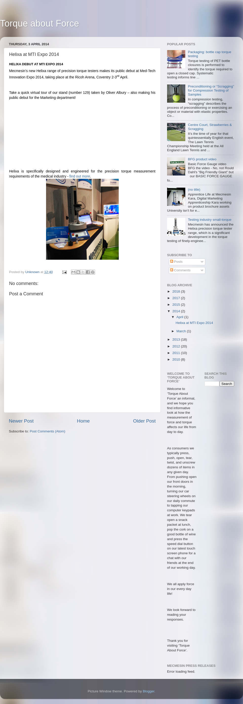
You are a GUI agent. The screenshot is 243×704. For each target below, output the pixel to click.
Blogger (148, 691)
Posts (176, 261)
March (181, 331)
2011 (176, 353)
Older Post (144, 421)
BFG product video (202, 159)
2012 (176, 346)
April (180, 317)
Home (83, 421)
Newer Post (21, 421)
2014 (176, 311)
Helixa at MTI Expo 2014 (194, 323)
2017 (176, 298)
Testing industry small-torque (209, 220)
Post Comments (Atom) (47, 431)
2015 (176, 304)
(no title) (194, 189)
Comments (180, 270)
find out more (79, 176)
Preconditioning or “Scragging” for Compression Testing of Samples (211, 90)
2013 (176, 339)
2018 (176, 291)
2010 (176, 359)
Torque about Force (39, 23)
